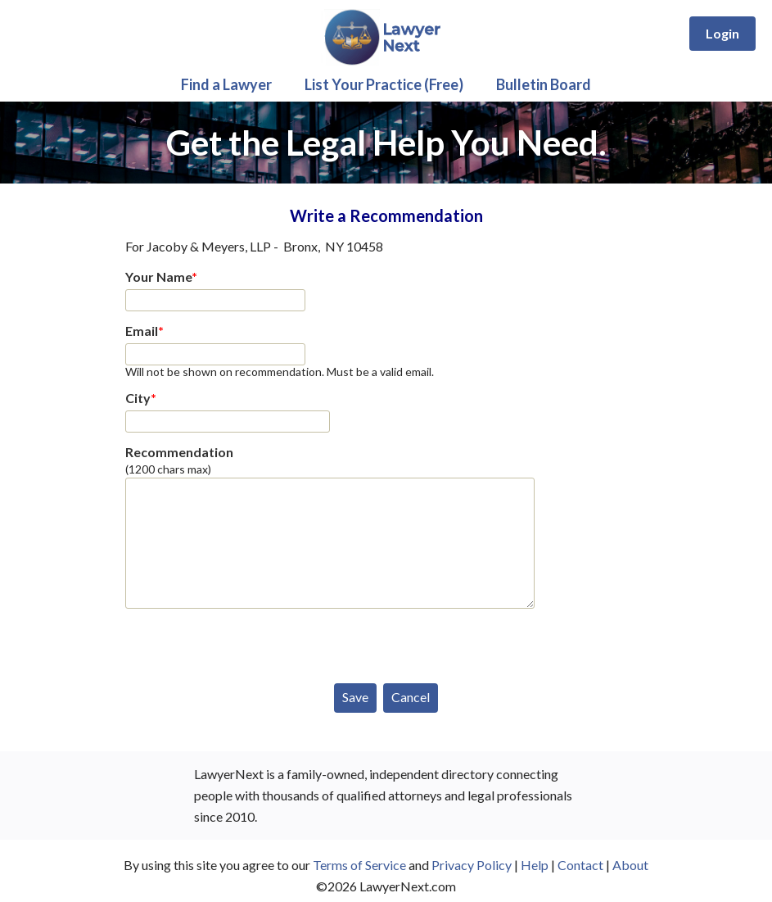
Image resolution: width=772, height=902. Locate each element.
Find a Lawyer (226, 84)
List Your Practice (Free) (384, 84)
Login (722, 33)
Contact (580, 865)
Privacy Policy (471, 865)
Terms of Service (359, 865)
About (630, 865)
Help (535, 865)
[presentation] (249, 642)
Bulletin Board (543, 84)
